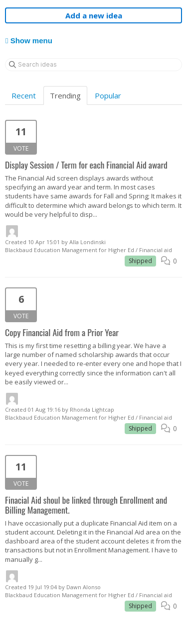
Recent (23, 95)
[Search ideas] (93, 64)
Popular (108, 95)
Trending (65, 95)
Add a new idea (93, 15)
